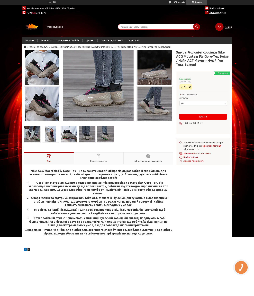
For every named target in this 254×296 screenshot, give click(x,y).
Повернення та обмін (68, 40)
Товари (45, 40)
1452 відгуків (179, 2)
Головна (30, 40)
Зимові (54, 47)
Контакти (134, 40)
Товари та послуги (38, 47)
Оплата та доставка (112, 40)
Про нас (90, 40)
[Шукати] (196, 26)
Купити (203, 116)
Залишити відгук (217, 12)
